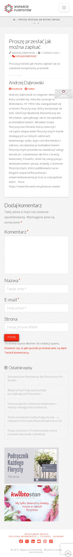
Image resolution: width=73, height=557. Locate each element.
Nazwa (12, 280)
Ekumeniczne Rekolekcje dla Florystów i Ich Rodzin (35, 378)
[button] (64, 7)
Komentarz (16, 231)
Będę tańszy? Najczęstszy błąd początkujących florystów (27, 392)
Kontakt (58, 536)
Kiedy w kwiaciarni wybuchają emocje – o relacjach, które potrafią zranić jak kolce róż (35, 419)
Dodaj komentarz (24, 56)
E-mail (11, 299)
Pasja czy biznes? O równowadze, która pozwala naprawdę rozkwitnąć (32, 432)
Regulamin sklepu (37, 534)
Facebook (15, 88)
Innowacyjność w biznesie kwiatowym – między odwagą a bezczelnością (33, 405)
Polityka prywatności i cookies (30, 536)
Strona (10, 319)
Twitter (30, 88)
